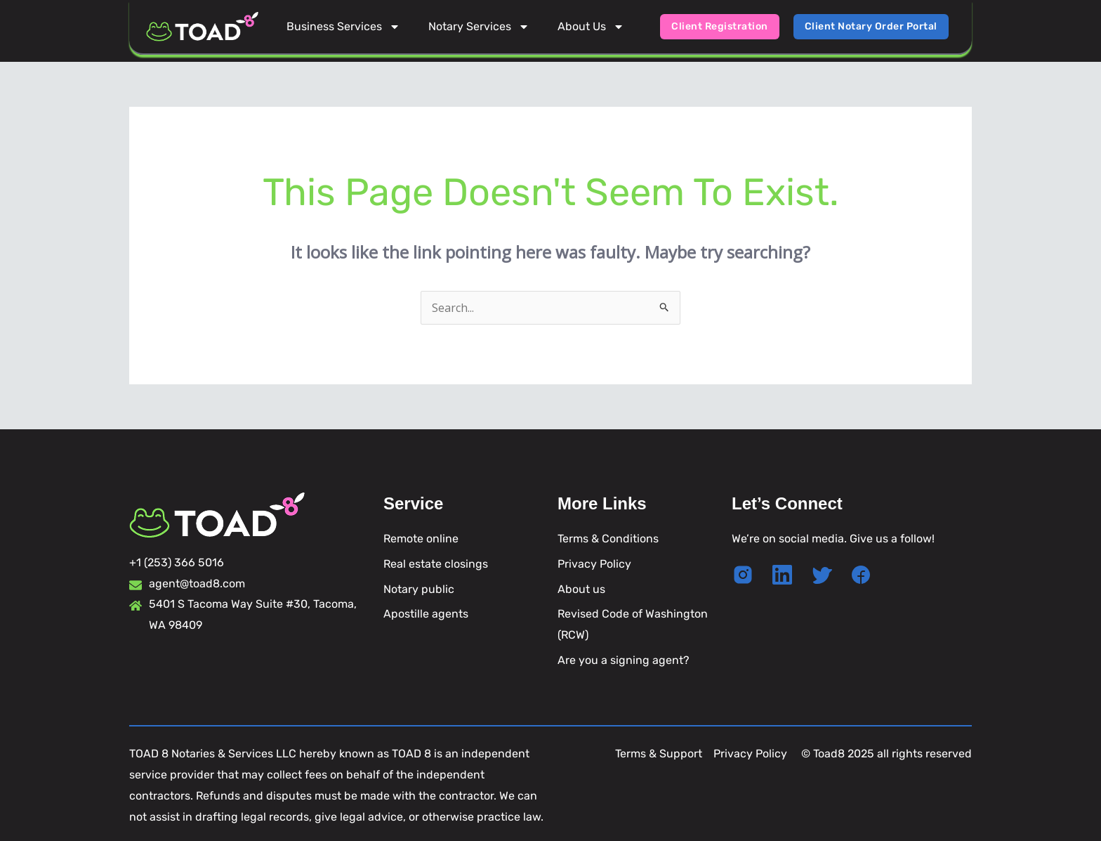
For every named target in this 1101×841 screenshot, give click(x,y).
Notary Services (478, 26)
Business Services (343, 26)
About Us (591, 26)
